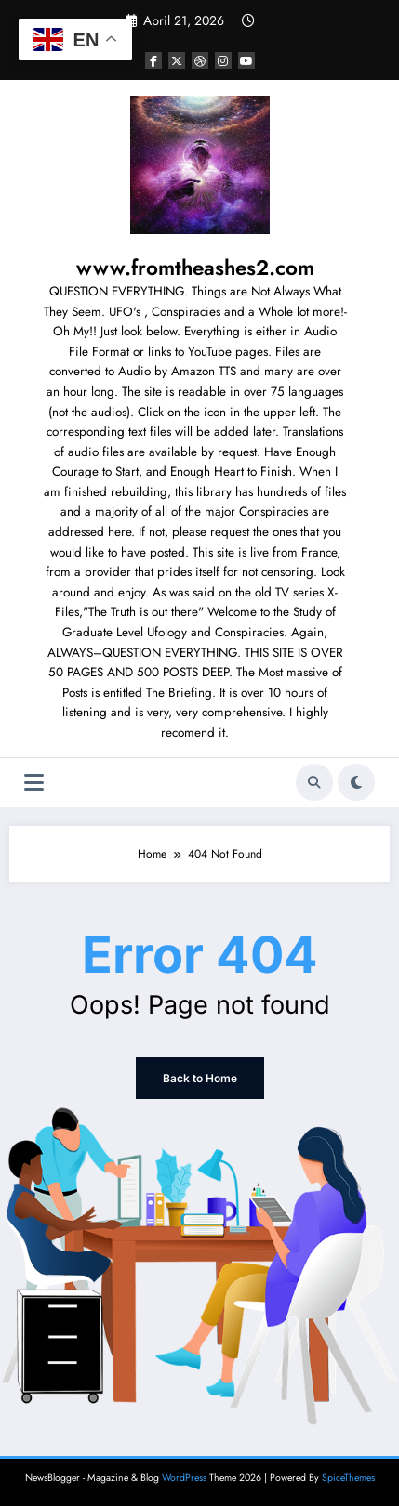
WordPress (184, 1478)
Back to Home (200, 1078)
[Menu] (34, 783)
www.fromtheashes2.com (195, 267)
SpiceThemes (348, 1478)
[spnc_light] (356, 782)
